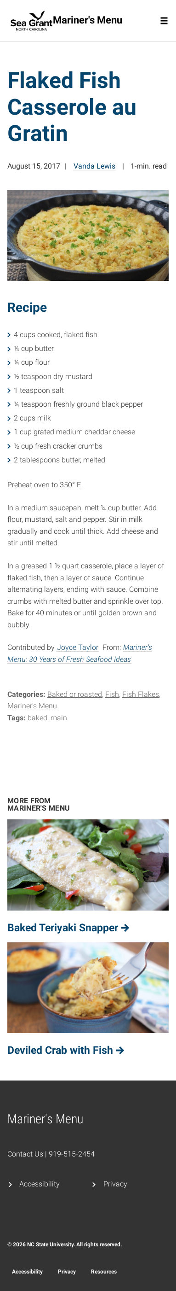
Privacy (115, 1184)
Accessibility (39, 1184)
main (59, 717)
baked (37, 717)
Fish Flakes (140, 694)
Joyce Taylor (77, 647)
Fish (112, 694)
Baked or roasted (74, 694)
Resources (104, 1271)
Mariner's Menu (32, 705)
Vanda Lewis (94, 166)
